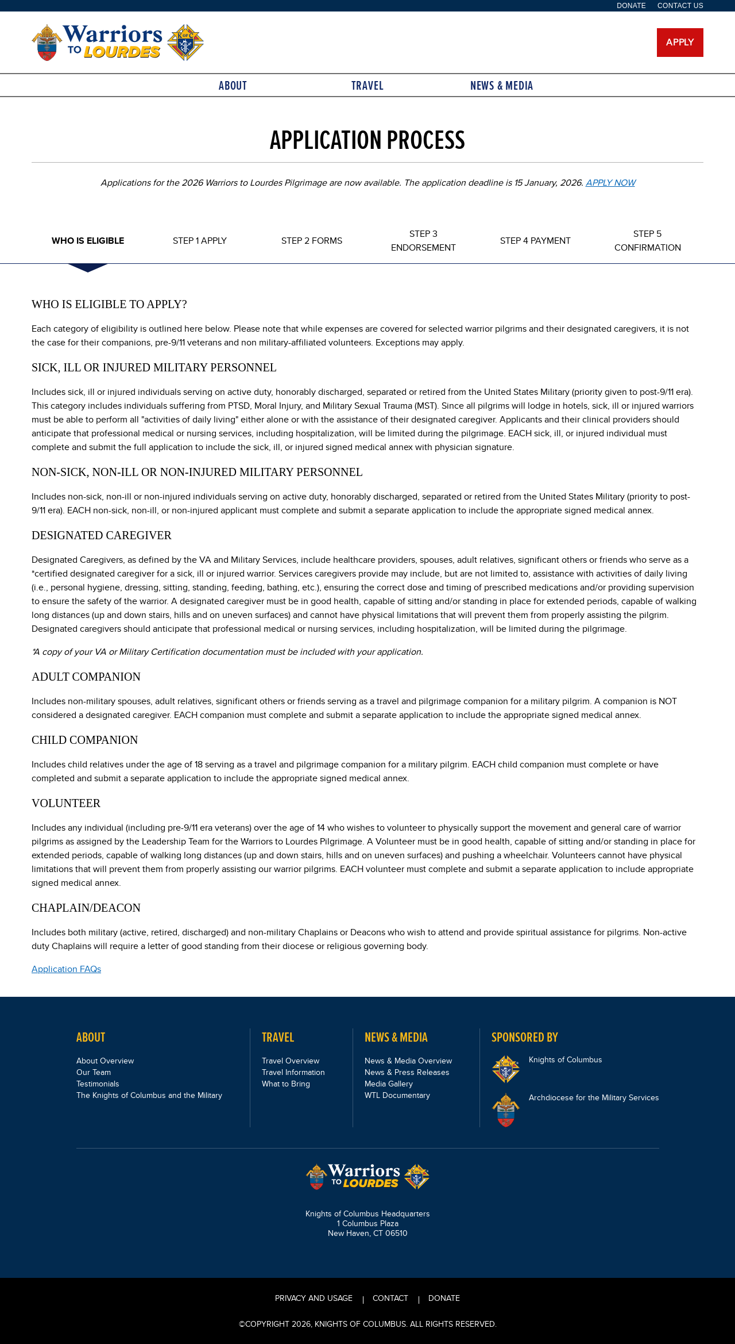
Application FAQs (66, 969)
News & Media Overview (408, 1060)
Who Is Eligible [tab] (88, 240)
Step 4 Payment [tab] (535, 240)
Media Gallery (389, 1083)
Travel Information (293, 1072)
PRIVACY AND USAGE (314, 1298)
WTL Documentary (397, 1095)
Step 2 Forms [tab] (311, 240)
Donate (631, 6)
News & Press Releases (407, 1072)
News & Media (501, 85)
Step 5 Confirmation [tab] (647, 240)
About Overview (105, 1060)
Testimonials (97, 1083)
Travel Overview (290, 1060)
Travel (367, 85)
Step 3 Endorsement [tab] (423, 240)
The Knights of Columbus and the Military (149, 1095)
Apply (680, 42)
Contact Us (680, 6)
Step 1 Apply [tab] (200, 240)
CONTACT (390, 1298)
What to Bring (286, 1083)
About (233, 85)
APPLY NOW (610, 182)
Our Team (93, 1072)
